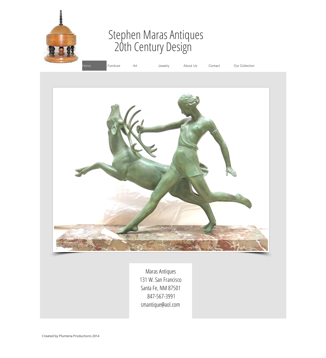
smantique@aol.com (160, 304)
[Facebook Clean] (262, 329)
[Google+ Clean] (277, 329)
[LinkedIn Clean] (269, 329)
